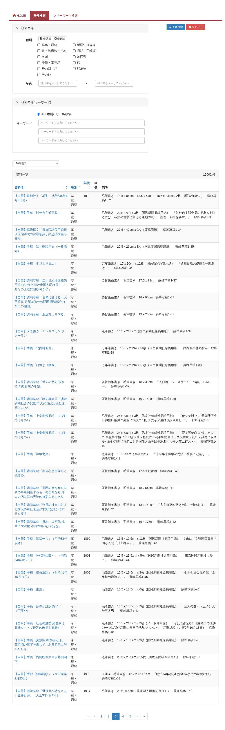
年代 (29, 83)
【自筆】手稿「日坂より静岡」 (36, 365)
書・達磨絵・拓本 (52, 51)
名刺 (43, 56)
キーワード (24, 123)
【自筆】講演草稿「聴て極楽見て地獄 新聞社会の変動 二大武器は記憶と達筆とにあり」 (41, 403)
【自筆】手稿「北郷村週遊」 (34, 348)
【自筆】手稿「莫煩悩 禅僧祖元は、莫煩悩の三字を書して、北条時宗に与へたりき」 (41, 644)
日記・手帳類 (85, 51)
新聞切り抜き (85, 45)
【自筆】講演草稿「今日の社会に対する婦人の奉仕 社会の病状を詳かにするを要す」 (41, 509)
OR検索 (63, 114)
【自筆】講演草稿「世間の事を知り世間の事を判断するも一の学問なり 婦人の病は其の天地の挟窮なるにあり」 (41, 492)
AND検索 (45, 114)
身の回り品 (47, 68)
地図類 (80, 56)
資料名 (19, 187)
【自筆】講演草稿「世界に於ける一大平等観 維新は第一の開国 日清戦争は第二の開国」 (41, 302)
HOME (19, 15)
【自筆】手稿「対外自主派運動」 (38, 212)
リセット (195, 27)
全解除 (59, 38)
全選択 (45, 38)
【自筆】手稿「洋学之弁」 (33, 454)
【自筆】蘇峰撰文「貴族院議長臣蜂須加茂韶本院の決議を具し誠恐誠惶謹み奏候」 (41, 234)
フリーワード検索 (65, 15)
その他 (44, 74)
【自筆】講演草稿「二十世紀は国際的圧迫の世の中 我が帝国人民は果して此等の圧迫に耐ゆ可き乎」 (41, 285)
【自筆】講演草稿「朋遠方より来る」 (41, 314)
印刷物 (80, 68)
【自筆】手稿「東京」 (30, 589)
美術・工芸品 (49, 62)
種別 (29, 40)
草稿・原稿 (47, 45)
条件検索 (39, 15)
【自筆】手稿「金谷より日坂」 (36, 263)
